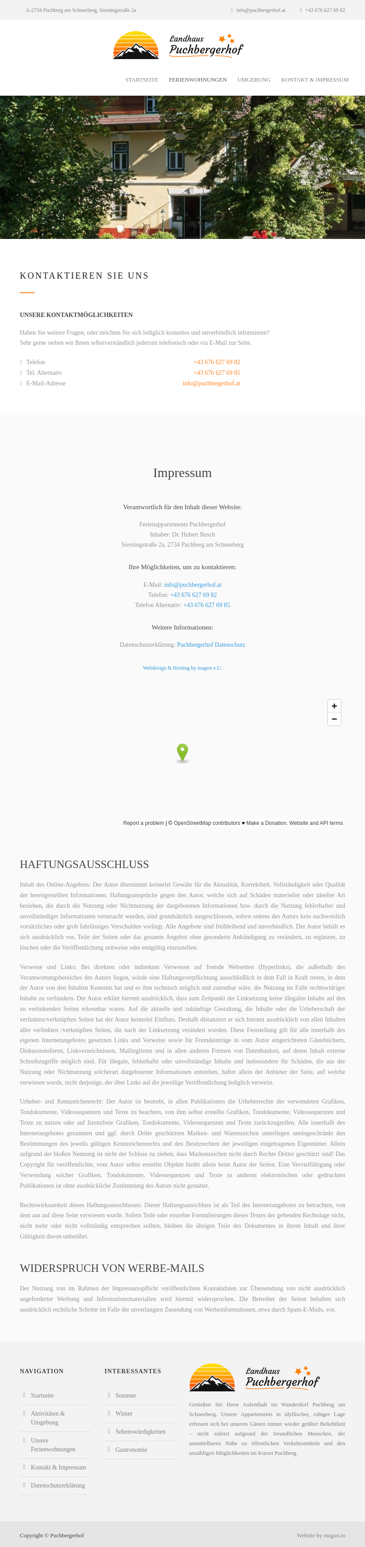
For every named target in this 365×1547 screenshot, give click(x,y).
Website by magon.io (321, 1535)
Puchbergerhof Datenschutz (211, 644)
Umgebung (254, 79)
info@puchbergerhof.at (258, 10)
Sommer (125, 1395)
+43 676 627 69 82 (322, 10)
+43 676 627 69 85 (217, 372)
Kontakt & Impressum (315, 79)
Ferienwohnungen (198, 79)
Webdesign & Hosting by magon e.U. (182, 668)
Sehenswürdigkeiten (140, 1431)
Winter (123, 1413)
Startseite (141, 79)
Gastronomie (131, 1449)
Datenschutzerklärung (58, 1485)
